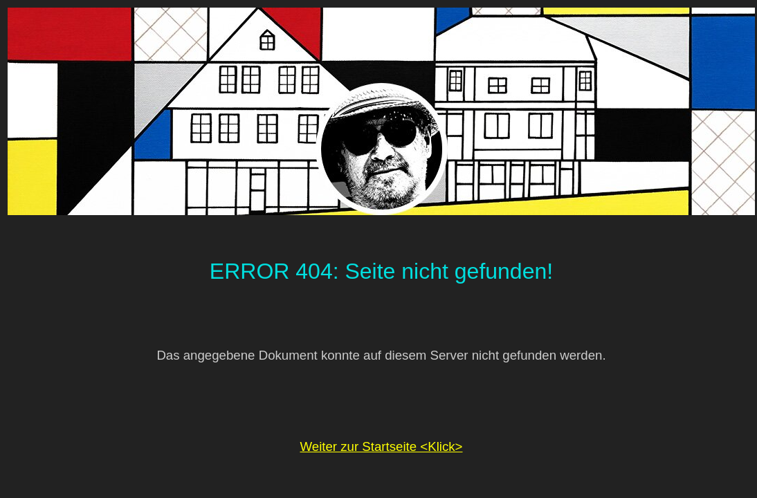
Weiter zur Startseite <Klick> (381, 446)
